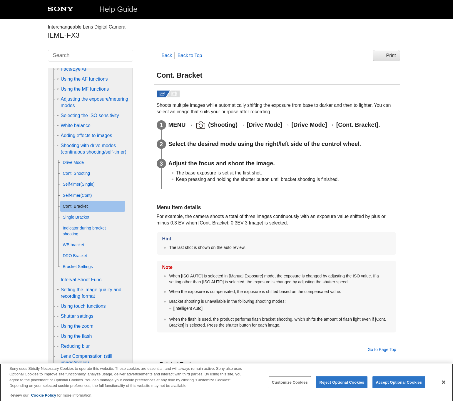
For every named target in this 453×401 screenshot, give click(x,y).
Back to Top (190, 55)
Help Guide (118, 9)
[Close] (443, 386)
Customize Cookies (290, 386)
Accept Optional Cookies (399, 386)
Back (167, 55)
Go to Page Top (381, 349)
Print (391, 55)
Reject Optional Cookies (341, 386)
